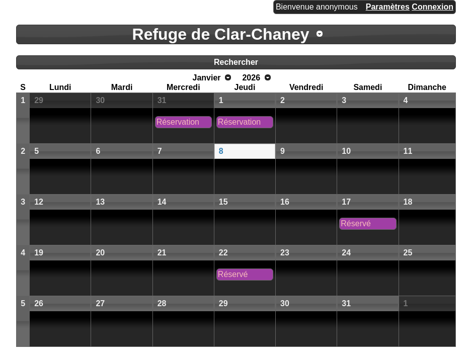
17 (346, 202)
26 (38, 303)
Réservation (177, 122)
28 (162, 303)
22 (223, 252)
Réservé (356, 223)
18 (408, 202)
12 (38, 202)
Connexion (432, 7)
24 (346, 252)
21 (162, 252)
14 (162, 202)
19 (38, 252)
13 (100, 202)
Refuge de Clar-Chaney (220, 34)
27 (100, 303)
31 (162, 100)
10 (346, 151)
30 (100, 100)
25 (408, 252)
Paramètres (388, 7)
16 (284, 202)
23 (284, 252)
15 (223, 202)
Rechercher (236, 62)
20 (100, 252)
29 (38, 100)
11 (408, 151)
